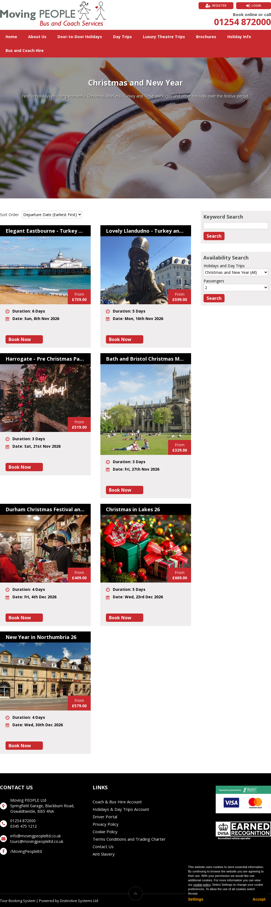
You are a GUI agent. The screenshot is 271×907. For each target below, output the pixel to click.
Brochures (206, 36)
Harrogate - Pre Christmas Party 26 (45, 358)
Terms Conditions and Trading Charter (129, 839)
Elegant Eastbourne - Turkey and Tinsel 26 (45, 230)
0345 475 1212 (23, 826)
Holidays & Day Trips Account (121, 809)
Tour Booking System (17, 900)
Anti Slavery (104, 854)
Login (256, 5)
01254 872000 (242, 22)
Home (11, 36)
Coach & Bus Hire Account (117, 801)
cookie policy (201, 884)
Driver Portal (105, 816)
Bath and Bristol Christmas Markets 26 (146, 358)
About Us (37, 36)
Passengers (214, 281)
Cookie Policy (105, 831)
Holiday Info (239, 36)
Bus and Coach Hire (25, 50)
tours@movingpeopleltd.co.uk (36, 841)
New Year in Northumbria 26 (41, 637)
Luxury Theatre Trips (164, 36)
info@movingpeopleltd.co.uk (35, 835)
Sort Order (9, 214)
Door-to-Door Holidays (80, 36)
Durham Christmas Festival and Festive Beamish (45, 509)
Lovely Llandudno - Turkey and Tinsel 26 (146, 230)
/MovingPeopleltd (26, 851)
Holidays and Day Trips (224, 265)
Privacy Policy (106, 824)
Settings (195, 899)
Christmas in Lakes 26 (133, 509)
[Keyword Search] (236, 225)
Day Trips (122, 36)
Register (219, 5)
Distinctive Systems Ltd (79, 900)
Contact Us (103, 846)
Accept (258, 899)
